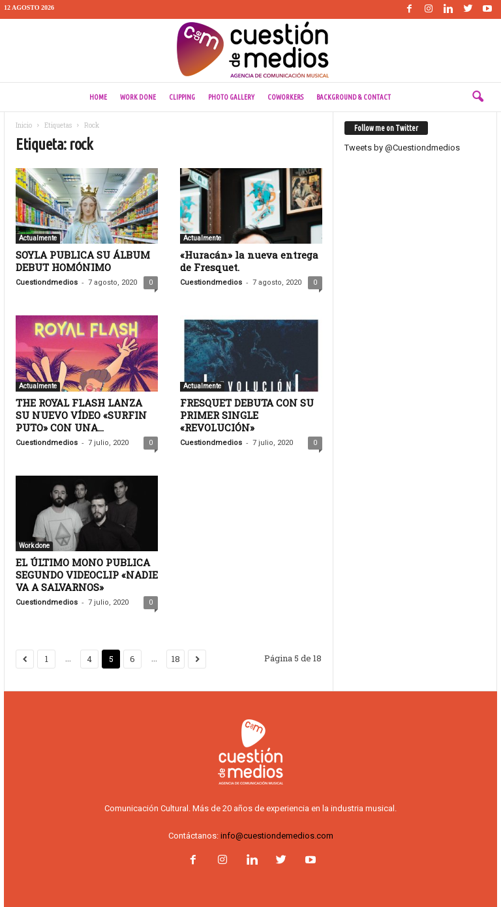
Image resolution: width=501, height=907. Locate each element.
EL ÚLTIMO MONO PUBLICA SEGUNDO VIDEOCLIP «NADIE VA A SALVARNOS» (87, 575)
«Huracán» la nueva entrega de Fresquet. (249, 261)
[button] (477, 97)
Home (98, 97)
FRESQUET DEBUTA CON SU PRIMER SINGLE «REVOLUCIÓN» (247, 415)
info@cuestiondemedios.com (276, 836)
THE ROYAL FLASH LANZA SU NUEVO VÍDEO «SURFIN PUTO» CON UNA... (81, 415)
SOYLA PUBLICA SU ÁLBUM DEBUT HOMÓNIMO (83, 261)
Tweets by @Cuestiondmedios (402, 147)
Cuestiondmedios (47, 282)
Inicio (24, 125)
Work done (138, 97)
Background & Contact (353, 97)
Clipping (182, 97)
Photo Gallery (231, 97)
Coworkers (285, 97)
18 (176, 659)
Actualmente (38, 238)
